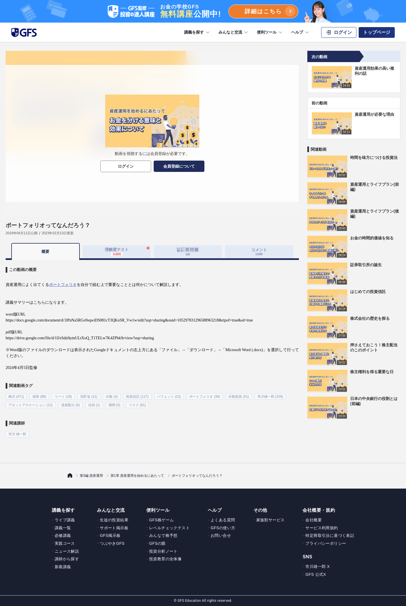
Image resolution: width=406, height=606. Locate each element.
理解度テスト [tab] (117, 251)
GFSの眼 (157, 543)
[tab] (188, 251)
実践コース (65, 543)
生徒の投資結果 (114, 520)
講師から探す (67, 559)
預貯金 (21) (89, 397)
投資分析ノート (163, 551)
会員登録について (179, 166)
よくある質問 (223, 520)
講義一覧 (63, 527)
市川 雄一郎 (17, 434)
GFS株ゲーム (161, 520)
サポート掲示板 (114, 527)
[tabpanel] (152, 348)
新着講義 (63, 566)
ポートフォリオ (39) (204, 397)
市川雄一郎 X (317, 566)
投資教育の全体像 (165, 559)
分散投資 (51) (238, 397)
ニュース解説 (67, 551)
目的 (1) (94, 405)
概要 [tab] (45, 251)
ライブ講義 (65, 520)
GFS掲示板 (110, 535)
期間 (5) (114, 405)
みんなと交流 (234, 32)
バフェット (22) (169, 397)
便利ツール (270, 32)
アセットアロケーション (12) (30, 405)
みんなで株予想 (163, 535)
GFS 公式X (315, 574)
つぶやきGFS (112, 543)
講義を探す (197, 32)
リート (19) (63, 397)
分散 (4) (112, 397)
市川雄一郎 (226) (270, 397)
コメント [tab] (259, 252)
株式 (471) (16, 397)
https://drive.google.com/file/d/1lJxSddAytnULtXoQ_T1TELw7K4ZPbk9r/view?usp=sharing (80, 338)
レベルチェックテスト (169, 527)
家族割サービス (270, 520)
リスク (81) (137, 405)
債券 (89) (39, 397)
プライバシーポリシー (325, 543)
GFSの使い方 (223, 527)
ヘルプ (300, 32)
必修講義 (63, 535)
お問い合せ (221, 535)
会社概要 (313, 520)
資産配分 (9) (70, 405)
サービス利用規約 (321, 527)
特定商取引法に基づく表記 (329, 535)
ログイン (126, 166)
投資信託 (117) (137, 397)
